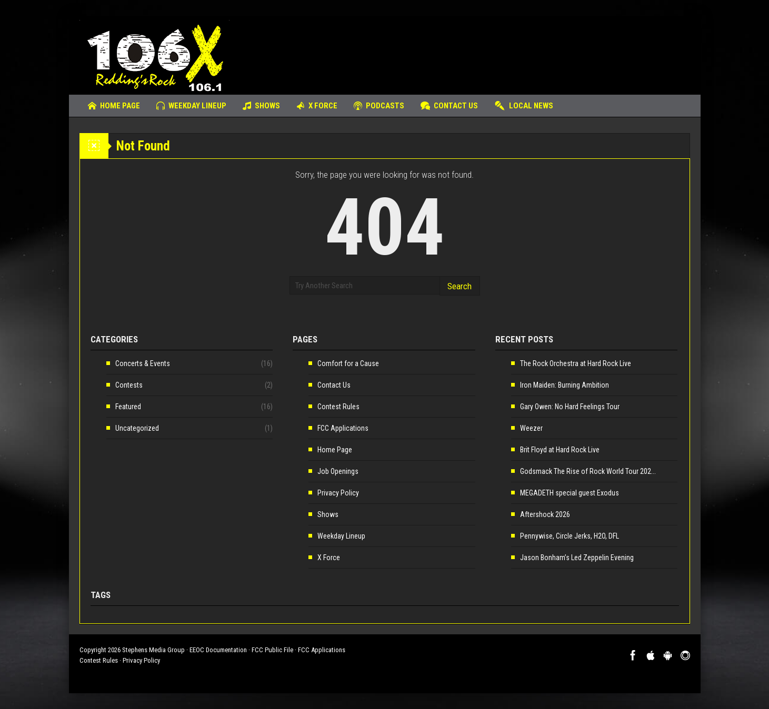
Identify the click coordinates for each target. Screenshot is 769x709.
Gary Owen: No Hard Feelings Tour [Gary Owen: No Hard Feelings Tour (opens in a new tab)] (570, 406)
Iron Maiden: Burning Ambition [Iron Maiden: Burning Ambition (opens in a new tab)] (564, 385)
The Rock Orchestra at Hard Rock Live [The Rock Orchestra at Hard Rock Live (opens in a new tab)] (575, 363)
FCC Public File (272, 650)
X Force (316, 106)
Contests (129, 385)
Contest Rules (338, 406)
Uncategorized (137, 428)
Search (459, 286)
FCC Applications (342, 428)
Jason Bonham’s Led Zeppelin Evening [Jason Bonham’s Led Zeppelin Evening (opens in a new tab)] (577, 557)
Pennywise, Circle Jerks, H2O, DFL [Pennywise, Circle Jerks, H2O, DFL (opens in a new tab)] (569, 536)
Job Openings (337, 471)
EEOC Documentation (218, 650)
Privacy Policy (338, 493)
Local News (523, 106)
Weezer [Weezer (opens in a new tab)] (531, 428)
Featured (128, 406)
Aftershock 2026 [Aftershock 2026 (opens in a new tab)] (545, 514)
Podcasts (379, 106)
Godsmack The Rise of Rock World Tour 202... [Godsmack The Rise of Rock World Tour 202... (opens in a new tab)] (588, 471)
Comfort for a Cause (348, 363)
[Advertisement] (498, 50)
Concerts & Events (142, 363)
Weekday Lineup (191, 106)
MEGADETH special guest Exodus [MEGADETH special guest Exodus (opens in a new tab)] (569, 493)
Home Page (114, 106)
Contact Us (449, 106)
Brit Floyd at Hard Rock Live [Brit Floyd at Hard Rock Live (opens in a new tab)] (560, 449)
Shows (261, 106)
